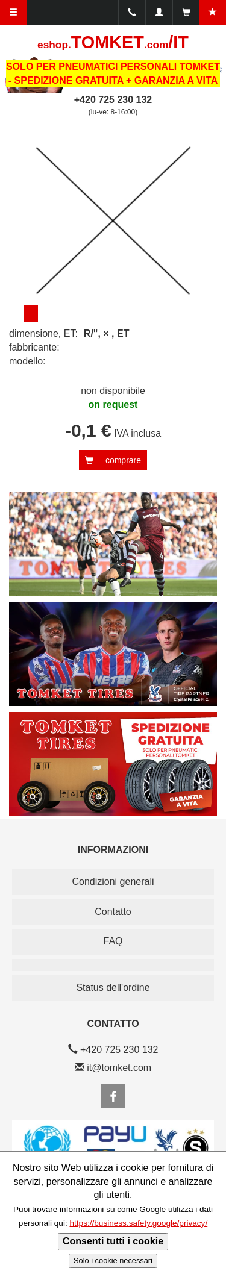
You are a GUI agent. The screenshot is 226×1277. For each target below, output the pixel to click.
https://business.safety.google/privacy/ (138, 1223)
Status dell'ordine (112, 987)
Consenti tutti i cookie (113, 1241)
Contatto (113, 912)
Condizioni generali (113, 881)
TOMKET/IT (113, 42)
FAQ (112, 941)
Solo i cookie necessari (113, 1260)
